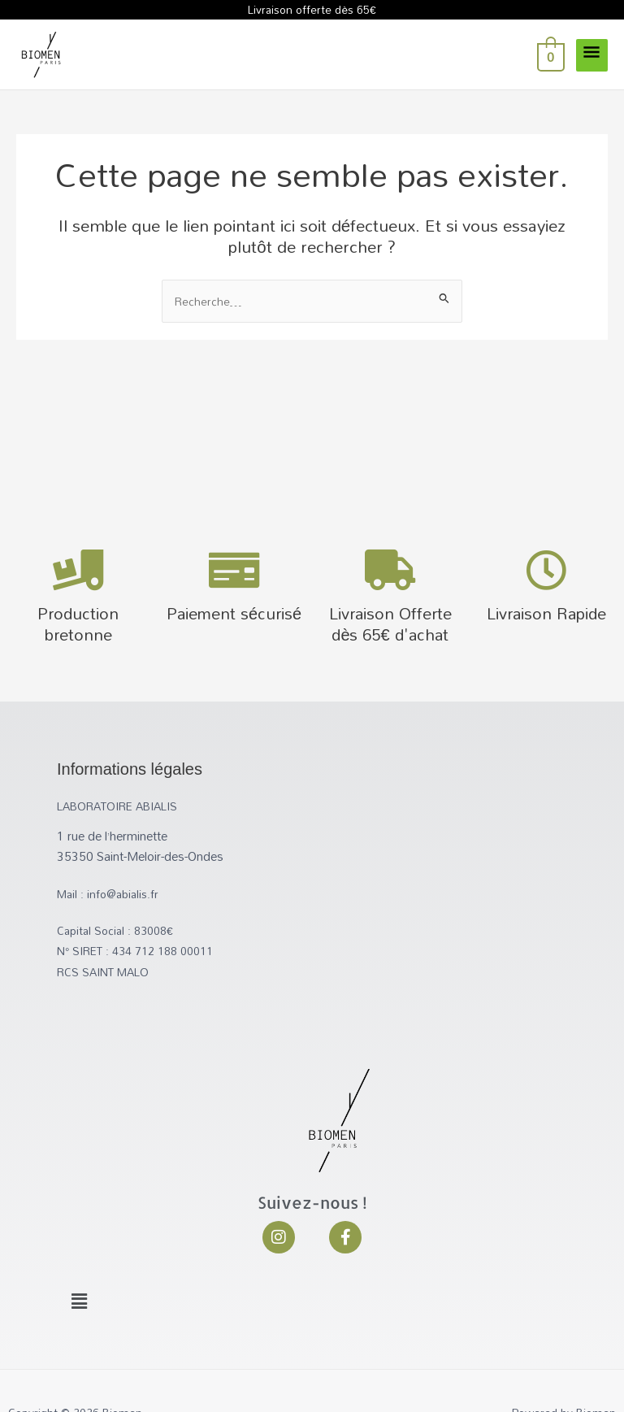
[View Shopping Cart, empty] (549, 54)
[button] (79, 1301)
